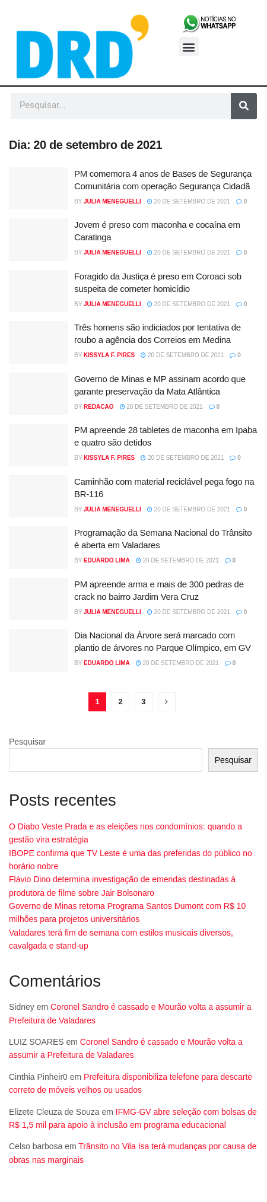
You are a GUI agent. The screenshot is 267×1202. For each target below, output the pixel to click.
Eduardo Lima (107, 560)
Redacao (99, 406)
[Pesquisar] (244, 106)
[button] (189, 46)
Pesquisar (27, 741)
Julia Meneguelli (112, 201)
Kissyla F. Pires (109, 355)
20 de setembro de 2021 (188, 201)
